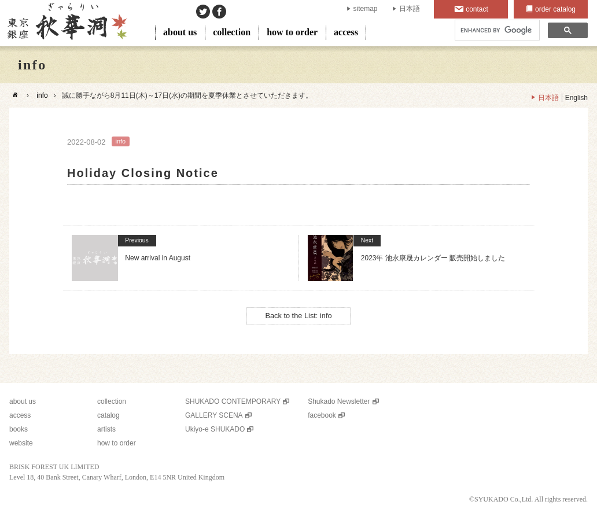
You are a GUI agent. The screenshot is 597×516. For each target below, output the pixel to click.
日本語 (409, 9)
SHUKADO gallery (66, 23)
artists (106, 429)
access (346, 32)
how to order (292, 32)
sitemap (365, 9)
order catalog (555, 9)
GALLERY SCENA (214, 415)
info (41, 95)
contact (477, 9)
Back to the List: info (298, 315)
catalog (108, 415)
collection (231, 32)
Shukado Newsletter (339, 401)
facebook (322, 415)
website (21, 443)
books (18, 429)
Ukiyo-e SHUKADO (215, 429)
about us (180, 32)
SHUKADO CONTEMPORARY (233, 401)
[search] (496, 30)
